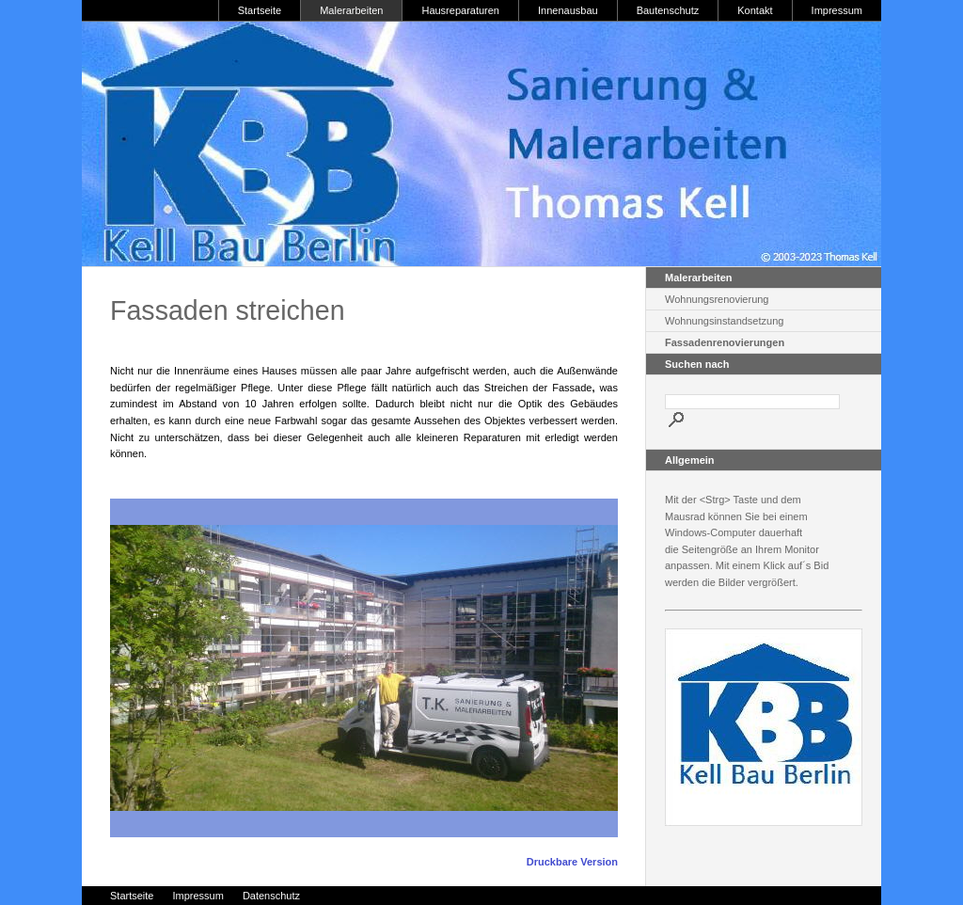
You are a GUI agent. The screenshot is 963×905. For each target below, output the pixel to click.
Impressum (837, 10)
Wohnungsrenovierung (716, 299)
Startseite (259, 10)
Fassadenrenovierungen (724, 342)
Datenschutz (271, 895)
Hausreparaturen (460, 10)
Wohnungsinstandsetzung (724, 320)
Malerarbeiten (351, 10)
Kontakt (754, 10)
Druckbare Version (572, 861)
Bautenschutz (668, 10)
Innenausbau (568, 10)
